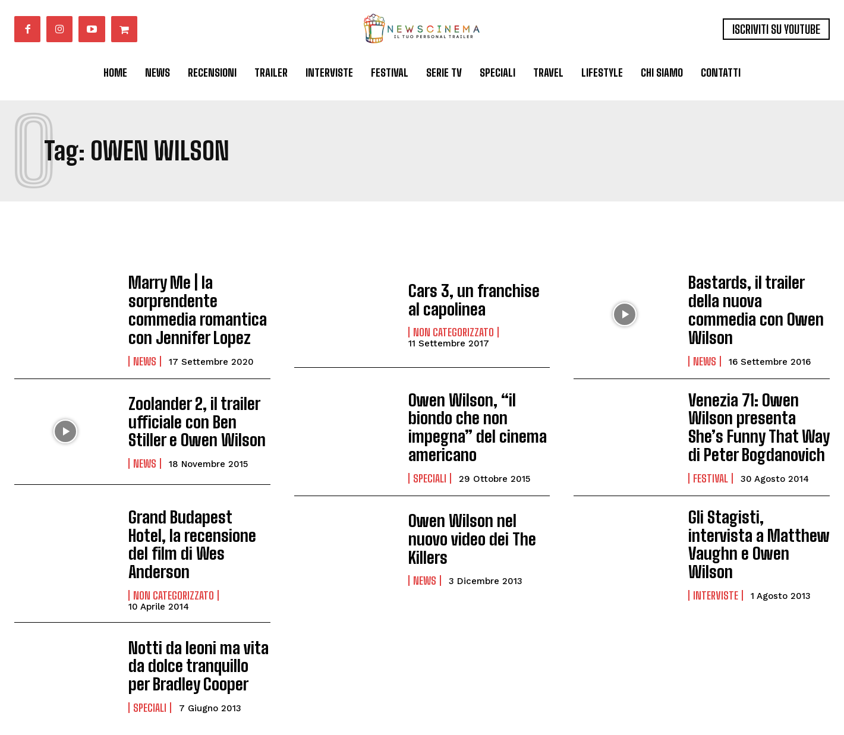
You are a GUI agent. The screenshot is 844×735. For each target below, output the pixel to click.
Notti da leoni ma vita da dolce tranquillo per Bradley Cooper (197, 624)
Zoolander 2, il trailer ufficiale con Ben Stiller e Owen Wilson (196, 411)
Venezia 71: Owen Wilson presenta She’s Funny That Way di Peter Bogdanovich (756, 411)
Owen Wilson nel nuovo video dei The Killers (472, 517)
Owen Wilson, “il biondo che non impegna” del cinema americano (474, 411)
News (144, 350)
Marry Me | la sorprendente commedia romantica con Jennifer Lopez (197, 304)
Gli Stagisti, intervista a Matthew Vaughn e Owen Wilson (754, 517)
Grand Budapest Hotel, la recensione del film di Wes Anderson (196, 512)
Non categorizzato (453, 329)
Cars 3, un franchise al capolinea (471, 299)
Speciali (429, 449)
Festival (710, 457)
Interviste (715, 556)
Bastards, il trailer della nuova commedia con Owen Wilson (753, 304)
